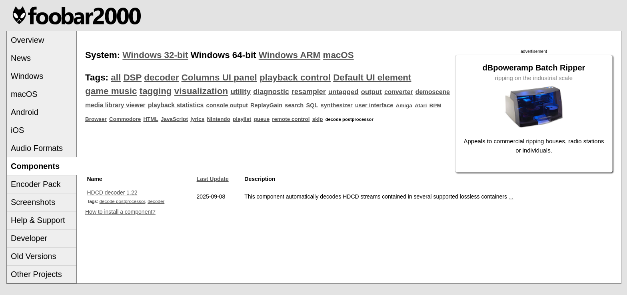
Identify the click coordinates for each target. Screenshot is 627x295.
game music (111, 91)
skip (317, 119)
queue (262, 119)
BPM (435, 105)
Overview (27, 40)
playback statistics (176, 105)
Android (24, 112)
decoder (161, 77)
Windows (27, 76)
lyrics (197, 119)
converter (398, 91)
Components (35, 166)
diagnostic (271, 92)
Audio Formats (37, 148)
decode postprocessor (122, 201)
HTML (150, 119)
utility (240, 91)
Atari (421, 105)
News (21, 58)
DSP (132, 77)
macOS (24, 94)
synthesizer (337, 105)
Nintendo (218, 119)
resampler (309, 92)
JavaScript (174, 119)
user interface (374, 105)
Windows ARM (289, 55)
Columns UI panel (219, 77)
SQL (312, 105)
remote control (291, 119)
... (511, 196)
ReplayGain (266, 105)
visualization (201, 91)
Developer (29, 238)
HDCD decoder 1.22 (112, 192)
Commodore (125, 119)
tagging (156, 91)
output (371, 92)
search (294, 105)
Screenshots (33, 202)
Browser (96, 119)
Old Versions (33, 256)
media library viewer (115, 105)
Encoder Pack (36, 184)
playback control (295, 77)
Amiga (404, 105)
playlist (242, 119)
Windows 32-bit (155, 55)
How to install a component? (120, 212)
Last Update (213, 179)
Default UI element (372, 77)
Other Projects (36, 274)
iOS (17, 130)
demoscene (432, 91)
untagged (343, 92)
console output (227, 105)
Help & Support (38, 220)
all (116, 77)
